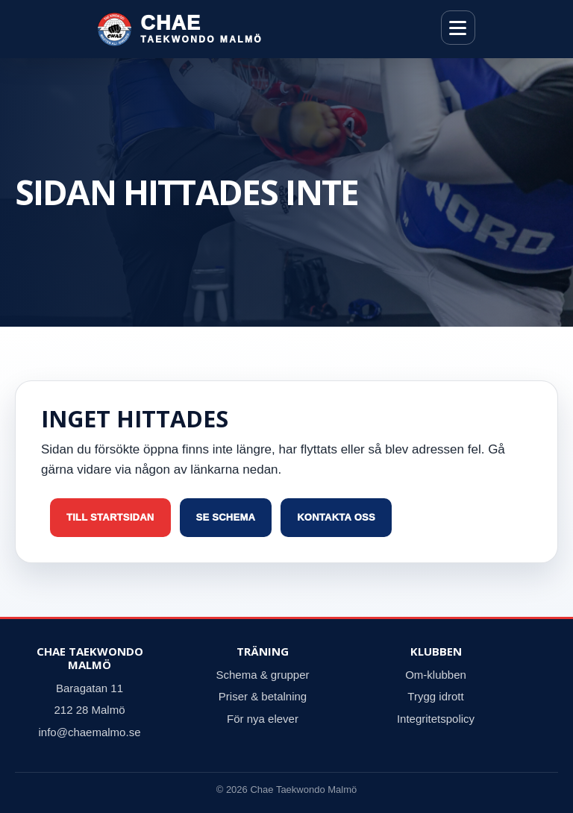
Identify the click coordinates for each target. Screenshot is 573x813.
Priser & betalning (263, 696)
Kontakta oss (336, 517)
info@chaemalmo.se (90, 732)
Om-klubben (435, 674)
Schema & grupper (262, 674)
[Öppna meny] (458, 27)
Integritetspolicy (436, 718)
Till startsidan (110, 517)
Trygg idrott (435, 696)
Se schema (226, 517)
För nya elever (262, 718)
